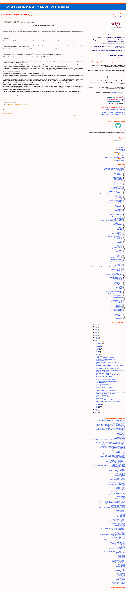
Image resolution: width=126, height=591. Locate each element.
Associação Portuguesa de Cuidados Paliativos (113, 446)
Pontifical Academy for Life (118, 550)
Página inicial (44, 115)
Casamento (119, 192)
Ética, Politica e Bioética (119, 583)
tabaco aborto (119, 305)
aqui (5, 99)
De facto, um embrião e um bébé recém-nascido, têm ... (110, 400)
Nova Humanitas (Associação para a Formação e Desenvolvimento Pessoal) (112, 529)
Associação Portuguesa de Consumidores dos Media (111, 445)
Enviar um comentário (8, 113)
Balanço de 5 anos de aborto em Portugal (106, 373)
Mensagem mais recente (7, 115)
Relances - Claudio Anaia (118, 561)
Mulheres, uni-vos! (100, 378)
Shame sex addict (100, 398)
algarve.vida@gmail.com (118, 92)
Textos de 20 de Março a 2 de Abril (105, 357)
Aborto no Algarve (118, 172)
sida (122, 299)
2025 (96, 326)
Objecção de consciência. (115, 277)
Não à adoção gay (100, 385)
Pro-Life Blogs (121, 557)
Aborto (120, 170)
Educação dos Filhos (116, 219)
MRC (123, 155)
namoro (121, 272)
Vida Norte (122, 575)
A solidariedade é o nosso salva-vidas (105, 359)
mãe (122, 260)
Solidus (123, 569)
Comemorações (119, 199)
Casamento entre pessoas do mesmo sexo (111, 193)
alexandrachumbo (120, 160)
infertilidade (120, 254)
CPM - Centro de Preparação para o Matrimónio (112, 456)
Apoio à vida (118, 183)
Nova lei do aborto (117, 273)
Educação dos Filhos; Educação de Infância (111, 220)
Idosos (120, 250)
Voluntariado (119, 318)
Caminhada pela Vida (119, 459)
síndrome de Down (118, 300)
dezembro (99, 342)
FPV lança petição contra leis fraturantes (106, 381)
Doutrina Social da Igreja (116, 214)
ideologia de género (117, 249)
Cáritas (123, 469)
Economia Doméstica (117, 217)
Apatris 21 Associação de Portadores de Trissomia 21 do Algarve (108, 439)
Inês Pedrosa (119, 251)
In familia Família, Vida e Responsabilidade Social (112, 501)
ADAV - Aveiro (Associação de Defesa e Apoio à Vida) (111, 424)
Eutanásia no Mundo (117, 233)
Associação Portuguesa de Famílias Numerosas (112, 447)
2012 (96, 340)
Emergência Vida (120, 480)
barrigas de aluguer (118, 188)
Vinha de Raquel (120, 579)
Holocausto (119, 246)
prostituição (120, 292)
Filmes (120, 241)
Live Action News (120, 515)
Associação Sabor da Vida (118, 448)
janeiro (98, 406)
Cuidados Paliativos (117, 204)
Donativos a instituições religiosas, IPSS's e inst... (108, 362)
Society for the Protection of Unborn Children (113, 568)
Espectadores (121, 149)
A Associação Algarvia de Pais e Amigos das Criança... (110, 365)
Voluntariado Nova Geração (118, 582)
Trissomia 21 (24, 104)
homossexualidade (117, 247)
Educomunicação (120, 478)
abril (97, 354)
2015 (96, 335)
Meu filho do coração (119, 520)
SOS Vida (120, 302)
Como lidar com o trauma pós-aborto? (105, 390)
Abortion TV (122, 432)
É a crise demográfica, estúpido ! (104, 367)
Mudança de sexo (118, 265)
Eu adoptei (122, 483)
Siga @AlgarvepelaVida (119, 16)
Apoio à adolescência (117, 175)
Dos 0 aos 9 (122, 474)
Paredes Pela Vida (120, 545)
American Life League (119, 438)
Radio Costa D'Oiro (117, 295)
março (98, 356)
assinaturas (120, 186)
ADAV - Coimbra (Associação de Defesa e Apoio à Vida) (110, 425)
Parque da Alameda (118, 278)
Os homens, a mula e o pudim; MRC (115, 541)
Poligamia (120, 288)
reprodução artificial (118, 297)
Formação (119, 242)
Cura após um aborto (119, 468)
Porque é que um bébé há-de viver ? (105, 393)
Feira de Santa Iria (118, 237)
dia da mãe (120, 208)
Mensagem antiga (78, 115)
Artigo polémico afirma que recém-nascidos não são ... (110, 401)
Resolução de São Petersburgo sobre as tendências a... (110, 370)
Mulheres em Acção (120, 525)
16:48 (16, 102)
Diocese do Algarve (120, 473)
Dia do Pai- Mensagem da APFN (104, 371)
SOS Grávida (121, 564)
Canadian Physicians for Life (117, 460)
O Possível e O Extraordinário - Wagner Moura (113, 536)
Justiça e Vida (118, 256)
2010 (96, 409)
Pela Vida (122, 546)
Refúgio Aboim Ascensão (118, 560)
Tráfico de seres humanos (116, 310)
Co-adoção (119, 197)
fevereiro (98, 404)
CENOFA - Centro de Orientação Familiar (114, 455)
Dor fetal (121, 213)
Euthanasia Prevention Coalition (116, 484)
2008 (96, 412)
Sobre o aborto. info (120, 566)
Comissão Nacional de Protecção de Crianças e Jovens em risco (108, 465)
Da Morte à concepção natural (117, 470)
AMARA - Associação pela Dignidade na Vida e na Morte (110, 429)
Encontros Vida (118, 225)
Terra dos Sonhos (120, 573)
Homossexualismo (120, 498)
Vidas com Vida (121, 578)
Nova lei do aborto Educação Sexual (113, 274)
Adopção (119, 174)
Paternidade (119, 279)
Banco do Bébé (121, 451)
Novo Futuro (122, 530)
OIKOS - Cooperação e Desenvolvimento (114, 539)
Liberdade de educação (116, 258)
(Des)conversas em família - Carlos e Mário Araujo (112, 420)
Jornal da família (120, 510)
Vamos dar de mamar (119, 574)
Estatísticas (120, 228)
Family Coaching (120, 488)
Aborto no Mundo (10, 104)
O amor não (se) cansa (102, 360)
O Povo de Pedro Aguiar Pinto (117, 537)
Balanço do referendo (116, 187)
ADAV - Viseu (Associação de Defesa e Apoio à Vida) (111, 428)
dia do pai (119, 209)
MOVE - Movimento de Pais (118, 518)
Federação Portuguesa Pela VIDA (116, 491)
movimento (120, 264)
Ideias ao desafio (120, 500)
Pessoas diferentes (117, 284)
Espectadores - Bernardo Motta (117, 482)
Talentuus (122, 571)
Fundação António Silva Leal (117, 493)
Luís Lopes (122, 154)
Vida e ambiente (118, 315)
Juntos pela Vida (119, 255)
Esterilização (120, 229)
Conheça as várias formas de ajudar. (10, 17)
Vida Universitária (120, 577)
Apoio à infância (118, 179)
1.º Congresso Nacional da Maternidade (113, 169)
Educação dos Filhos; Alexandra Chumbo (114, 477)
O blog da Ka (121, 538)
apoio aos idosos (118, 184)
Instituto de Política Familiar (118, 506)
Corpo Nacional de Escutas (118, 466)
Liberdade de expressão (117, 259)
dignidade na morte (118, 210)
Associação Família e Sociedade (116, 443)
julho (97, 349)
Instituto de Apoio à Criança (118, 505)
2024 (96, 327)
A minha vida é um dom (119, 423)
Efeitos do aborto (17, 104)
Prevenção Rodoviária (116, 290)
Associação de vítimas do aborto (116, 450)
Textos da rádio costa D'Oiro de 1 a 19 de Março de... (109, 374)
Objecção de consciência (116, 276)
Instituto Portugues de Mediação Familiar (114, 502)
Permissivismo (118, 283)
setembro (98, 346)
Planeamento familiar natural (103, 384)
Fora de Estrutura (120, 492)
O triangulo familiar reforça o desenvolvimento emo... (109, 364)
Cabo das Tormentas (119, 457)
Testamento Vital (119, 306)
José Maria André (120, 152)
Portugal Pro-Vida (120, 556)
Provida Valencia (120, 559)
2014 (96, 337)
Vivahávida (122, 580)
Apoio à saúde (118, 182)
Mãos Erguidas (121, 527)
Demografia (119, 206)
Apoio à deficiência (118, 177)
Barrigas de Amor (120, 452)
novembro (99, 343)
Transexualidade (119, 311)
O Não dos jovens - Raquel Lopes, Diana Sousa (112, 534)
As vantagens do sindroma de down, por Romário (108, 368)
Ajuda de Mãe (121, 434)
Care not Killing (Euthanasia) (117, 462)
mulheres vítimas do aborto (116, 269)
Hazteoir (123, 497)
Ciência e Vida (118, 195)
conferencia (119, 201)
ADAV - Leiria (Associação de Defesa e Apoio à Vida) (111, 427)
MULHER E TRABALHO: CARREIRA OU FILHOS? (109, 389)
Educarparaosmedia (120, 475)
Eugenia (120, 231)
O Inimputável (121, 533)
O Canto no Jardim (120, 532)
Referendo (119, 296)
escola (121, 227)
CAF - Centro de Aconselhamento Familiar (114, 454)
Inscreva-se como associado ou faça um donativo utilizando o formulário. (19, 15)
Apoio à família (118, 178)
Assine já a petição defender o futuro (105, 379)
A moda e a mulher (101, 382)
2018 (96, 331)
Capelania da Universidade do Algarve (115, 461)
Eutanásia (119, 232)
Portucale (122, 158)
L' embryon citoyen (120, 512)
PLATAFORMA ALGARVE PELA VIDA (37, 7)
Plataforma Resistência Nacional (116, 548)
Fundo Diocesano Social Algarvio (104, 376)
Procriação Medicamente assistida (113, 291)
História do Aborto (118, 245)
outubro (98, 345)
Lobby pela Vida (121, 516)
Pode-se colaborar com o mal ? (104, 387)
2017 (96, 332)
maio (97, 353)
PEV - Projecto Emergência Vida (116, 543)
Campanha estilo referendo (116, 191)
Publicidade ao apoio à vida (115, 293)
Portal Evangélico (120, 552)
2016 (96, 334)
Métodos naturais (118, 263)
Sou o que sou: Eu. (120, 570)
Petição (120, 286)
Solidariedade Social (116, 301)
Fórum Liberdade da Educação (117, 495)
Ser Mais (122, 565)
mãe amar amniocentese (116, 261)
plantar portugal (119, 287)
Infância (121, 252)
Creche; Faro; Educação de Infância (114, 202)
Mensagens (117, 140)
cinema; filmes (118, 196)
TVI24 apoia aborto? (118, 314)
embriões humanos (118, 224)
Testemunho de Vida (116, 308)
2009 (96, 411)
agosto (98, 348)
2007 (96, 414)
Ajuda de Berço (121, 433)
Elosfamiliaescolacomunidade (117, 479)
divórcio (120, 211)
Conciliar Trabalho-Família (115, 200)
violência (121, 317)
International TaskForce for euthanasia (115, 509)
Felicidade (119, 238)
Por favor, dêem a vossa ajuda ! (104, 395)
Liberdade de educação (117, 167)
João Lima (122, 150)
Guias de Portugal (120, 496)
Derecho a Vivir (121, 471)
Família (120, 234)
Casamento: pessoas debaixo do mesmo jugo (107, 396)
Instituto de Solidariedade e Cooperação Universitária (111, 507)
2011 (96, 407)
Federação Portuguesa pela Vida (114, 236)
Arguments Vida (121, 441)
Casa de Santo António (119, 464)
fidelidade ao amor (117, 240)
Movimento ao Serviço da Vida (117, 521)
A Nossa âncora (121, 421)
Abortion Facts (121, 430)
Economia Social (119, 218)
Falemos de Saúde (120, 487)
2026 (96, 324)
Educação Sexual (117, 222)
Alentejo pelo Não (120, 437)
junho (97, 351)
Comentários (117, 143)
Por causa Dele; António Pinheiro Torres (114, 551)
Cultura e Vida (118, 205)
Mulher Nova (121, 524)
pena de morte (118, 282)
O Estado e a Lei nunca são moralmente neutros (108, 403)
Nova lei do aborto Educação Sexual (114, 168)
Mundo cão (119, 270)
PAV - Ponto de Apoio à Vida (117, 542)
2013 (96, 338)
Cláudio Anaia (121, 147)
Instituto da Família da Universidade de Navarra (112, 504)
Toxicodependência (117, 309)
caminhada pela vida (118, 190)
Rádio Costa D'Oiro (120, 563)
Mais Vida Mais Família (119, 519)
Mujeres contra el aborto (118, 523)
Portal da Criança (120, 554)
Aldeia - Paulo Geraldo (119, 436)
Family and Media (120, 489)
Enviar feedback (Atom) (15, 119)
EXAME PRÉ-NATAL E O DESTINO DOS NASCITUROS (19, 22)
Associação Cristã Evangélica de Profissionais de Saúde (110, 442)
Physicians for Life (120, 547)
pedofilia (121, 281)
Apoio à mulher (118, 181)
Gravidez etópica (118, 243)
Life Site (123, 514)
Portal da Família (120, 555)
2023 (96, 329)
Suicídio (120, 304)
